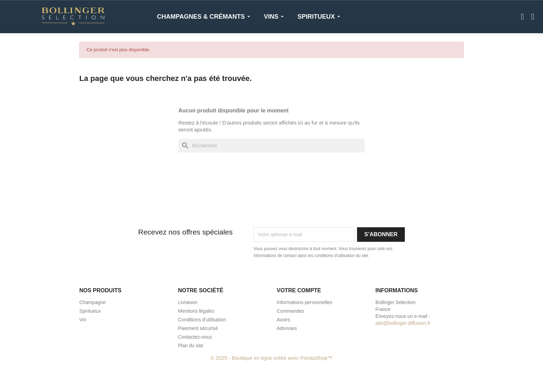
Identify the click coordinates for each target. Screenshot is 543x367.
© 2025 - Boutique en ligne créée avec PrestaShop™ (272, 358)
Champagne (92, 302)
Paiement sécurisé (198, 328)
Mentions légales (196, 311)
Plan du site (190, 345)
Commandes (290, 311)
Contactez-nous (195, 337)
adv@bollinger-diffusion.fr (402, 323)
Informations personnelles (304, 302)
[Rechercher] (271, 146)
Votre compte (299, 290)
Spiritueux (90, 311)
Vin (82, 319)
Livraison (187, 302)
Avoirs (283, 319)
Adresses (287, 328)
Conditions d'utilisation (202, 319)
